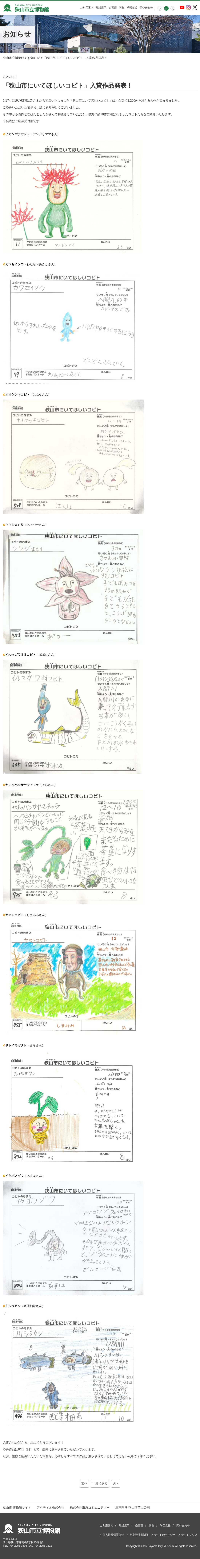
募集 (121, 7)
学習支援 (132, 7)
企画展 (113, 7)
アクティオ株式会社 (50, 1507)
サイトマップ (189, 1534)
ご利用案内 (87, 7)
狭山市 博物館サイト (17, 1507)
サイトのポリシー (164, 1534)
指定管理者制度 (139, 1534)
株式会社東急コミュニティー (90, 1507)
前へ (84, 1483)
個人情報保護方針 (113, 1534)
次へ (116, 1483)
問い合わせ (146, 7)
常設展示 (101, 7)
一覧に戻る (100, 1483)
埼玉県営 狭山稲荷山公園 (132, 1507)
